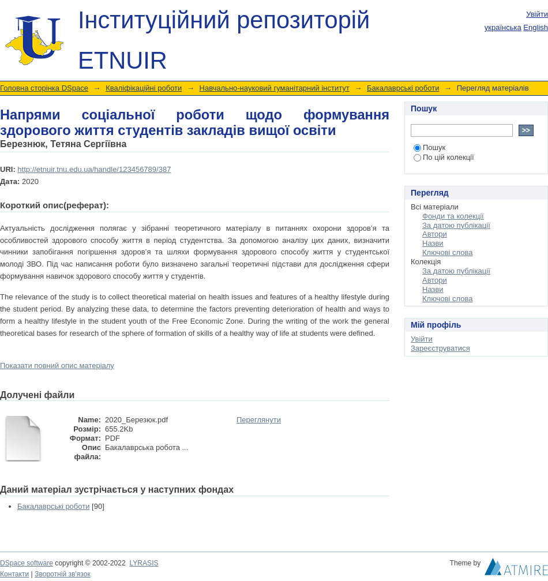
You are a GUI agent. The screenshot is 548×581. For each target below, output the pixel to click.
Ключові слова (447, 252)
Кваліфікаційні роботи (144, 88)
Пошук (429, 147)
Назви (433, 243)
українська (503, 27)
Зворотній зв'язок (63, 574)
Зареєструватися (440, 348)
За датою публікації (456, 225)
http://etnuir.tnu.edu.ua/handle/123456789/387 (94, 169)
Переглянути (259, 419)
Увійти (537, 14)
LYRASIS (143, 563)
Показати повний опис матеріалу (57, 365)
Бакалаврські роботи (403, 88)
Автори (434, 234)
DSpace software (26, 563)
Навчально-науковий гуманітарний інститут (275, 88)
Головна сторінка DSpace (44, 88)
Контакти (14, 574)
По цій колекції (444, 157)
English (535, 27)
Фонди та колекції (453, 216)
